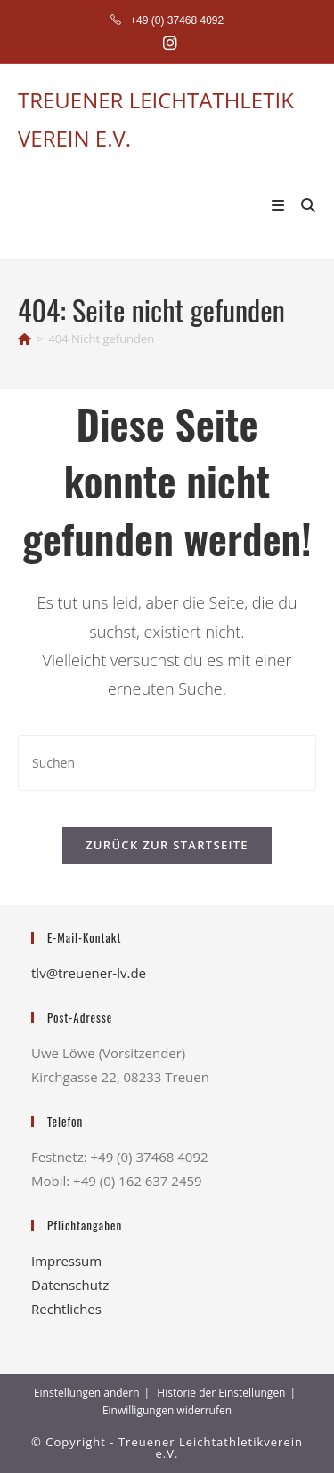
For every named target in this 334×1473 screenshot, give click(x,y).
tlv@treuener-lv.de (88, 973)
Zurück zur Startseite (167, 845)
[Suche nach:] (302, 204)
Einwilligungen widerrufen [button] (167, 1410)
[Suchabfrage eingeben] (167, 763)
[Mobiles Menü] (280, 204)
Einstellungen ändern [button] (87, 1392)
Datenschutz (70, 1285)
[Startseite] (24, 338)
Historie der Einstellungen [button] (221, 1392)
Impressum (66, 1261)
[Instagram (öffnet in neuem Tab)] (167, 43)
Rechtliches (66, 1309)
